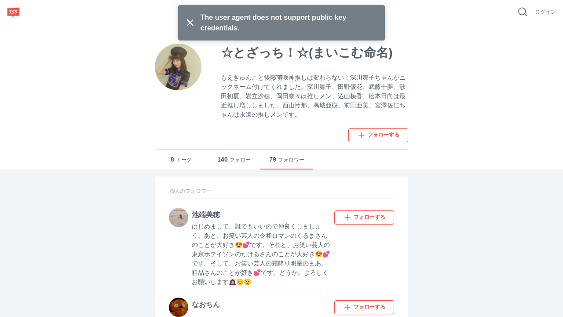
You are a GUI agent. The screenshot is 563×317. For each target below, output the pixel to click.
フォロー (233, 159)
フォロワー (286, 159)
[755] (13, 12)
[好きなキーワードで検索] (522, 12)
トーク (181, 159)
